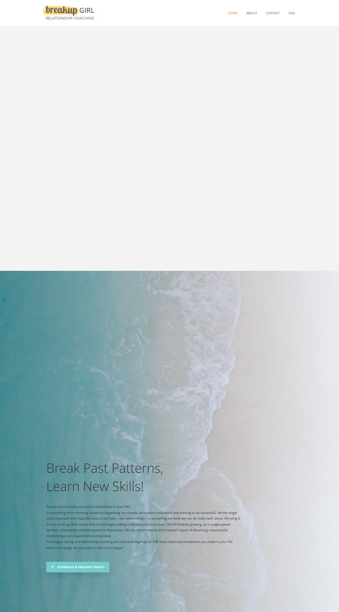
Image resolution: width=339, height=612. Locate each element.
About (257, 13)
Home (240, 13)
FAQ (293, 13)
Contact (276, 13)
